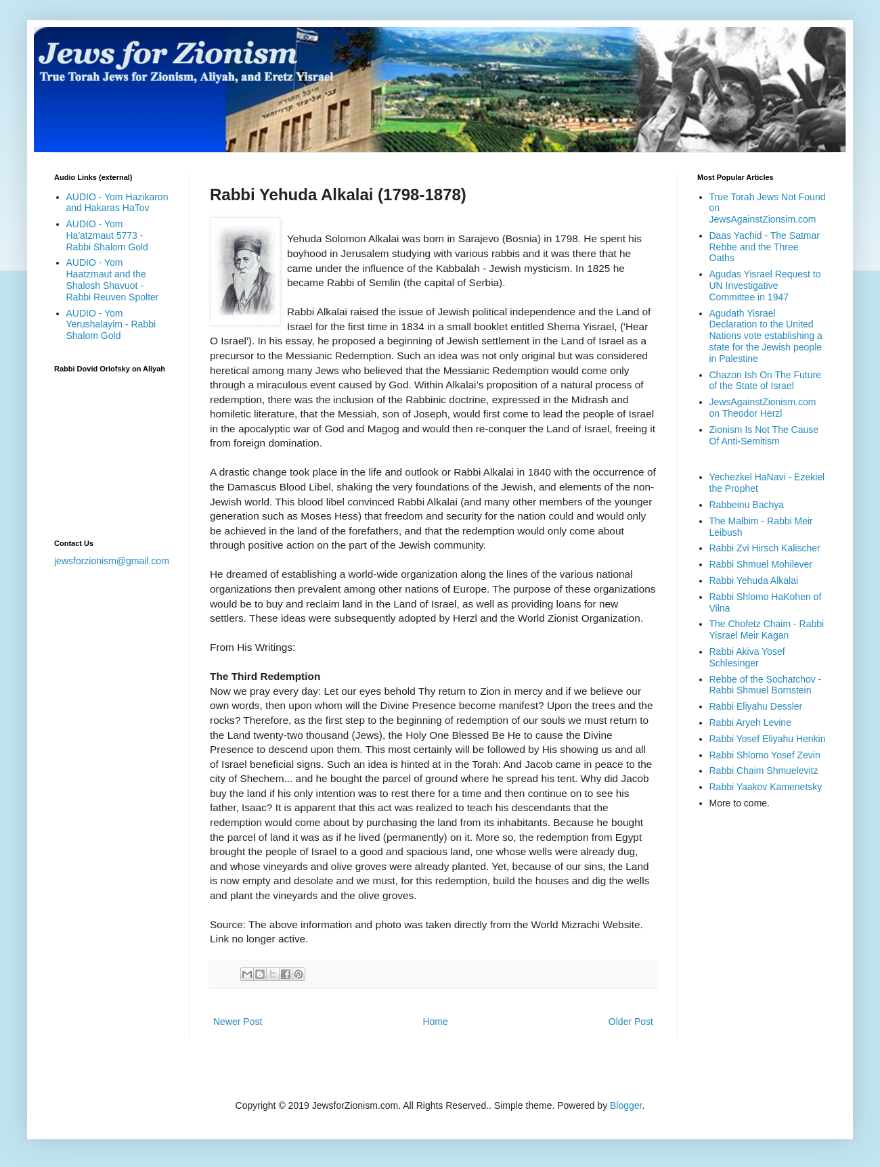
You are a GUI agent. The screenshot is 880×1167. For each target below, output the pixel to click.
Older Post (631, 1021)
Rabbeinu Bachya (747, 504)
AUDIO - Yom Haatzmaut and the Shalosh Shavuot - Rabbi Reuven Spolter (112, 279)
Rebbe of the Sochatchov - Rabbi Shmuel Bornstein (765, 685)
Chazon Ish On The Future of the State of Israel (765, 380)
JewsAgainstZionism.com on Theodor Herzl (762, 407)
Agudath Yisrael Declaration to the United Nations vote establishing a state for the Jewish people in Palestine (765, 336)
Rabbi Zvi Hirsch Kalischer (764, 548)
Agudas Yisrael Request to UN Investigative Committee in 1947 (765, 285)
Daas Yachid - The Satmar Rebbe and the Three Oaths (764, 247)
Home (434, 1021)
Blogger (626, 1105)
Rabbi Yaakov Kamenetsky (765, 786)
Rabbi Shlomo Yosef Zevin (764, 755)
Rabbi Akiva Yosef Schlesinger (747, 657)
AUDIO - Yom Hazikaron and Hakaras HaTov (117, 202)
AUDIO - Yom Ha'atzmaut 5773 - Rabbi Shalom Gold (107, 235)
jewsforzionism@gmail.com (111, 560)
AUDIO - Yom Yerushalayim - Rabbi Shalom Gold (111, 325)
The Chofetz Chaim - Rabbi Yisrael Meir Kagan (766, 629)
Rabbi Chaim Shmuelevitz (763, 770)
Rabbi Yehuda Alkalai (754, 580)
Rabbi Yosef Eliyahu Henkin (767, 738)
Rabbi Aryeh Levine (750, 722)
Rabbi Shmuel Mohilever (761, 564)
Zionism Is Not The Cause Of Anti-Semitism (764, 435)
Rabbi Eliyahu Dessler (756, 706)
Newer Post (237, 1021)
